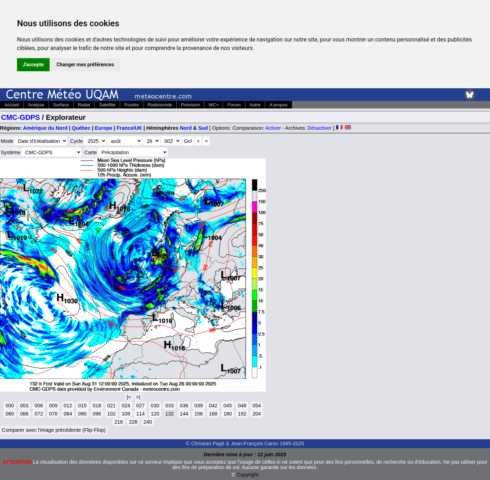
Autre (255, 104)
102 (111, 414)
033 (169, 405)
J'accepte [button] (33, 64)
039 (198, 405)
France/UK (129, 128)
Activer (273, 128)
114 (140, 414)
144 (184, 414)
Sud (203, 128)
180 (227, 414)
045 (227, 405)
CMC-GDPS (20, 117)
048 (242, 405)
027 (140, 405)
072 (38, 414)
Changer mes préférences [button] (85, 64)
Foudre (131, 104)
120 (155, 414)
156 (198, 414)
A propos (278, 104)
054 (256, 405)
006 (38, 405)
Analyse (36, 104)
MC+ (214, 104)
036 (184, 405)
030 (155, 405)
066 (24, 414)
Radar (84, 104)
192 (242, 414)
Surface (61, 104)
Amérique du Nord (45, 128)
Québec (81, 128)
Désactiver (320, 128)
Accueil (11, 104)
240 (147, 422)
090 (82, 414)
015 (82, 405)
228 (133, 422)
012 (67, 405)
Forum (234, 104)
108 (126, 414)
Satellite (107, 104)
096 (96, 414)
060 (9, 414)
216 (118, 422)
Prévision (190, 104)
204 (256, 414)
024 (126, 405)
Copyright (248, 475)
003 (24, 405)
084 (67, 414)
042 (213, 405)
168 (213, 414)
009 (53, 405)
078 (53, 414)
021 (111, 405)
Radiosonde (160, 104)
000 (9, 405)
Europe (103, 128)
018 (96, 405)
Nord (186, 128)
